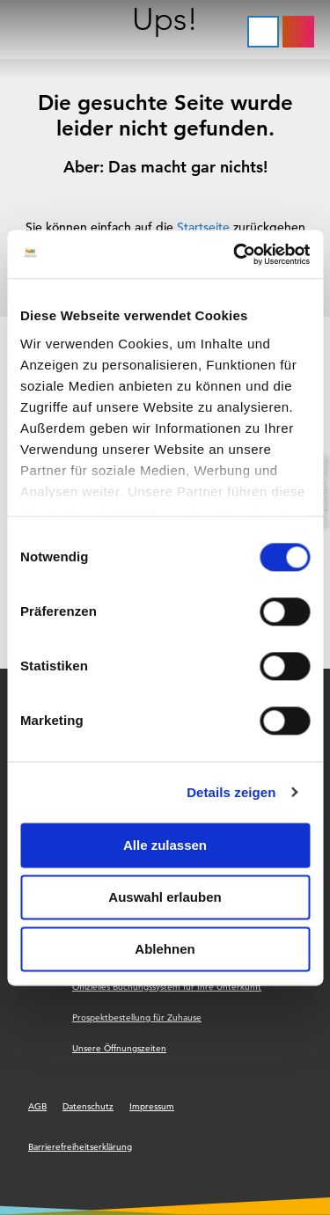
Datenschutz (88, 1106)
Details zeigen (231, 792)
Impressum (151, 1106)
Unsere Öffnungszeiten (119, 1048)
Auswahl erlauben (164, 896)
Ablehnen (164, 948)
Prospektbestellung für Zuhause (137, 1017)
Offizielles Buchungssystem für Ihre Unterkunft (166, 986)
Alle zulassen (165, 845)
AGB (37, 1106)
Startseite (203, 227)
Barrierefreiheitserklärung (80, 1147)
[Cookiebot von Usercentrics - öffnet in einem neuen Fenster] (235, 254)
